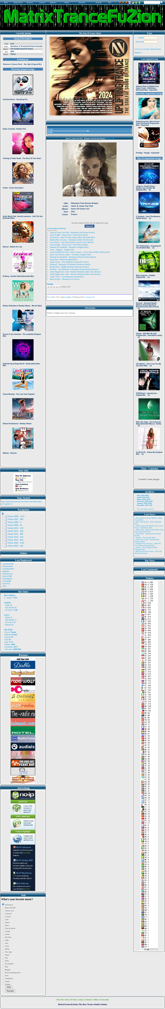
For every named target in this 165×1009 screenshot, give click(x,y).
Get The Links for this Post (56, 228)
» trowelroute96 (7, 564)
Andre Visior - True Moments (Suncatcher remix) (69, 262)
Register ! (138, 52)
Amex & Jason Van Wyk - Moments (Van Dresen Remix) (72, 232)
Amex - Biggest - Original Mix (62, 250)
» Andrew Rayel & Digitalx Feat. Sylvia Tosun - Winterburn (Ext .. (148, 527)
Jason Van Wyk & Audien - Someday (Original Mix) (70, 254)
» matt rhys (5, 583)
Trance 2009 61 (14, 525)
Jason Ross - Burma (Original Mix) (64, 259)
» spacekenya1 (7, 574)
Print (48, 297)
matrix (9, 598)
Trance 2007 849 (15, 519)
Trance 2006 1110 (15, 516)
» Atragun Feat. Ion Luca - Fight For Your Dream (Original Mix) (147, 544)
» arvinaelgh (6, 581)
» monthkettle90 (7, 569)
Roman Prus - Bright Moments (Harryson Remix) (69, 267)
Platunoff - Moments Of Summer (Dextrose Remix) (70, 264)
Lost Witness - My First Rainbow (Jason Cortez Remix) (72, 242)
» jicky (4, 586)
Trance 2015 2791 (15, 543)
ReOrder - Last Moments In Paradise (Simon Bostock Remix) (74, 269)
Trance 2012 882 (15, 534)
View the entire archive (145, 509)
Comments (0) (89, 297)
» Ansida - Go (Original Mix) (145, 537)
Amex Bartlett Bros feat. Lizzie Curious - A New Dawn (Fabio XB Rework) (80, 252)
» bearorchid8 (6, 576)
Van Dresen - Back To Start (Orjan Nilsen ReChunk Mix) (72, 237)
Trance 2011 (110, 138)
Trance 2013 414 (15, 537)
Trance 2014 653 (15, 540)
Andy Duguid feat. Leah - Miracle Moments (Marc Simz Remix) (75, 272)
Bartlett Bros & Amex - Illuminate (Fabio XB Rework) (71, 240)
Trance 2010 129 (15, 528)
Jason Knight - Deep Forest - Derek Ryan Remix (69, 235)
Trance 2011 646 (15, 531)
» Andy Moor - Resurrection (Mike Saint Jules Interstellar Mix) (149, 531)
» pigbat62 (5, 571)
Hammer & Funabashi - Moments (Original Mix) (69, 247)
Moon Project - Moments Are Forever (65, 279)
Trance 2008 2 (14, 522)
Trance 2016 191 (15, 546)
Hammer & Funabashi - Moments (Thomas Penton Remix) (73, 257)
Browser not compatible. (23, 251)
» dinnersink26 (7, 566)
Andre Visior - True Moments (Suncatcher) (67, 277)
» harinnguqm (6, 578)
